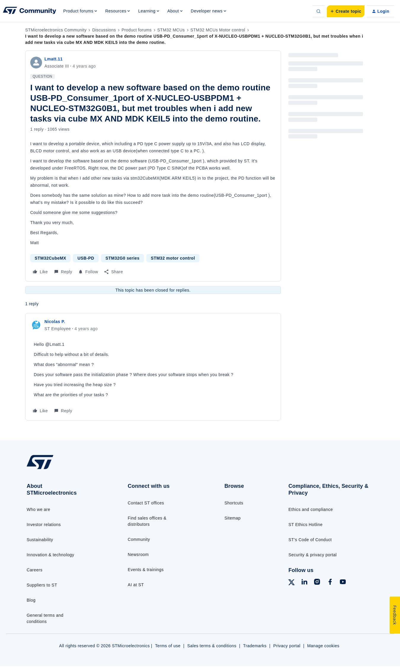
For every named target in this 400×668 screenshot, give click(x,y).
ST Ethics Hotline (305, 524)
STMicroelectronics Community (56, 30)
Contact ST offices (146, 503)
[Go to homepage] (66, 469)
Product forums (136, 30)
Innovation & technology (50, 554)
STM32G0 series (122, 258)
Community (139, 539)
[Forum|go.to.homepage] (29, 11)
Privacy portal (286, 645)
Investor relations (44, 524)
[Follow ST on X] (291, 583)
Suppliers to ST (42, 585)
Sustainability (40, 539)
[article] (153, 366)
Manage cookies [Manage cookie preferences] (323, 645)
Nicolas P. (54, 321)
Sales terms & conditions (211, 645)
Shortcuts (233, 503)
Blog (31, 600)
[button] (345, 11)
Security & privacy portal (312, 554)
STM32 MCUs (171, 30)
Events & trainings (146, 569)
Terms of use (167, 645)
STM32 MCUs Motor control (218, 30)
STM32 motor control (173, 258)
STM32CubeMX (50, 258)
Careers (34, 570)
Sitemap (232, 518)
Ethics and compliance (310, 509)
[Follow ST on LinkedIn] (304, 582)
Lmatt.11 (53, 59)
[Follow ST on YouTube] (342, 582)
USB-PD (85, 258)
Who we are (38, 509)
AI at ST (136, 584)
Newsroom (138, 554)
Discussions (104, 30)
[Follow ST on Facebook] (330, 582)
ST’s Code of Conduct (310, 539)
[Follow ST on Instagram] (317, 582)
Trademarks (254, 645)
